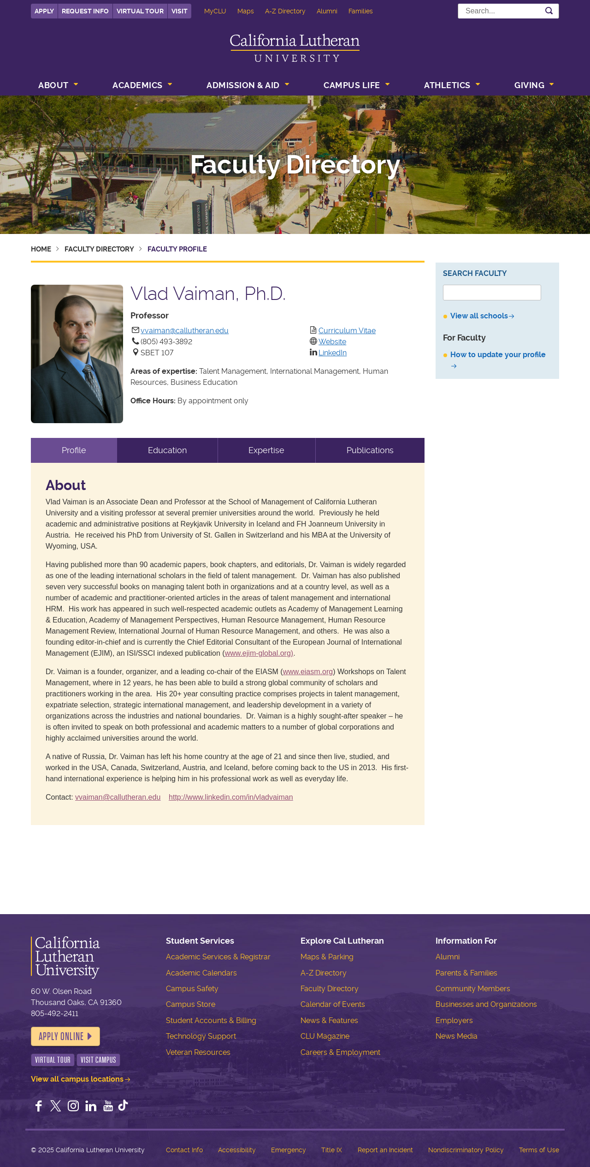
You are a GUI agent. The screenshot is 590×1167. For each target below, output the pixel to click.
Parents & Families (466, 973)
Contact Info (184, 1150)
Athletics (447, 85)
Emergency (288, 1150)
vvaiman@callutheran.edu (185, 330)
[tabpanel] (228, 644)
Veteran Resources (198, 1052)
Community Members (473, 988)
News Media (457, 1036)
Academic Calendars (201, 973)
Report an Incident (385, 1150)
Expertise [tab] (266, 450)
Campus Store (190, 1004)
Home (41, 249)
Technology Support (201, 1036)
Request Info (85, 11)
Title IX (331, 1150)
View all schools (479, 315)
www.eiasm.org (308, 672)
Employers (454, 1020)
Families (360, 11)
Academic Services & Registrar (218, 956)
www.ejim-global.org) (259, 653)
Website (332, 341)
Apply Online (61, 1036)
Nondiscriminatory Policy (466, 1150)
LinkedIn (333, 352)
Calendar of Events (333, 1004)
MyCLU (215, 11)
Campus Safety (192, 988)
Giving (529, 85)
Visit (179, 11)
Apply (44, 11)
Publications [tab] (370, 450)
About (53, 85)
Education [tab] (167, 450)
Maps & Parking (327, 956)
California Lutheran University (295, 47)
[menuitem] (57, 86)
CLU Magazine (325, 1036)
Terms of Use (539, 1150)
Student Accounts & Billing (211, 1020)
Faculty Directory (295, 165)
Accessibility (237, 1150)
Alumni (327, 11)
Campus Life (352, 85)
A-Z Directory (285, 11)
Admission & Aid (243, 85)
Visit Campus (98, 1060)
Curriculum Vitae (347, 330)
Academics (137, 85)
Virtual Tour (140, 11)
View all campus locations (77, 1079)
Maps (245, 11)
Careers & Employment (340, 1052)
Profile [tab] (74, 450)
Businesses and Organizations (486, 1004)
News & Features (329, 1020)
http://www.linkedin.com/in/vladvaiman (231, 797)
